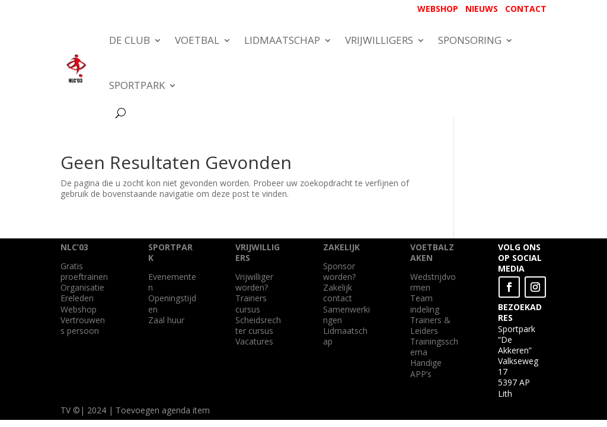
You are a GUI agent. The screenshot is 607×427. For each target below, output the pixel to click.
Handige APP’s (426, 368)
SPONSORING (469, 40)
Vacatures (254, 341)
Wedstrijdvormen (433, 282)
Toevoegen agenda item (163, 410)
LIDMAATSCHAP (282, 40)
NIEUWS (481, 8)
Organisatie (82, 287)
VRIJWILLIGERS (379, 40)
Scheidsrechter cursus (258, 325)
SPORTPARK (137, 85)
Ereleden (77, 298)
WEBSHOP (437, 8)
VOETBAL (197, 40)
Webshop (78, 309)
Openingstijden (172, 303)
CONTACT (526, 8)
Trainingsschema (434, 347)
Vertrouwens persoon (82, 325)
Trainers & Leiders (430, 325)
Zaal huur (166, 320)
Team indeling (424, 303)
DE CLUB (129, 40)
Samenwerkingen (346, 315)
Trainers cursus (251, 303)
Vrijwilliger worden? (254, 282)
